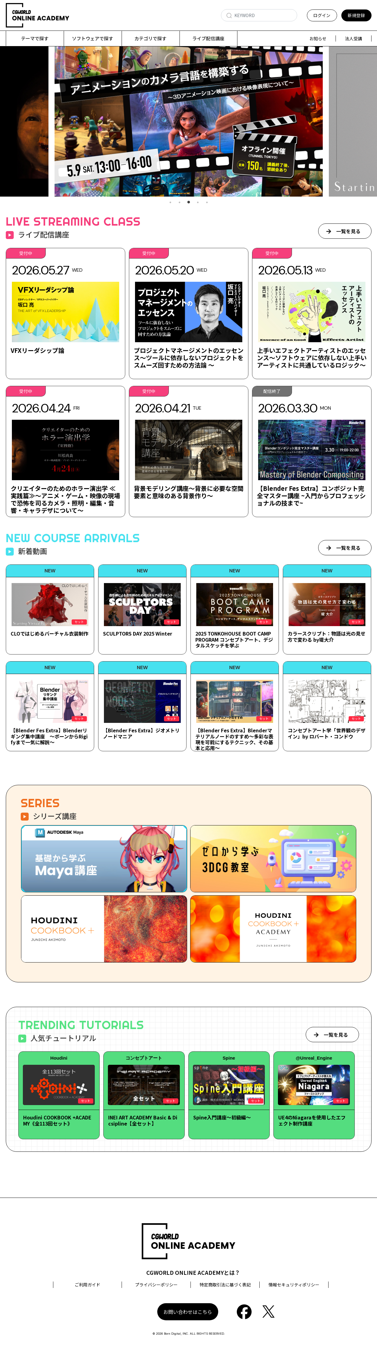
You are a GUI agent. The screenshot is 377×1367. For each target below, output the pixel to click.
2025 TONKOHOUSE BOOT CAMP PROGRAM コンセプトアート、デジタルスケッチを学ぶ (234, 639)
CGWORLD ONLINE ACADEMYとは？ (193, 1273)
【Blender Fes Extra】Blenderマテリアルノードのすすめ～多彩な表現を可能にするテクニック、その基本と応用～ (234, 739)
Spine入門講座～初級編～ (222, 1117)
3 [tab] (189, 203)
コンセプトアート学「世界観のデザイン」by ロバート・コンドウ (326, 733)
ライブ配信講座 (208, 38)
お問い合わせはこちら (187, 1312)
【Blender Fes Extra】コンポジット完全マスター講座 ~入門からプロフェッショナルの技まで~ (311, 496)
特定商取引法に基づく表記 (225, 1285)
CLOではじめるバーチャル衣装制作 (49, 633)
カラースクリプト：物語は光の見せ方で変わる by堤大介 (326, 636)
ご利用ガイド (87, 1285)
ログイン (321, 15)
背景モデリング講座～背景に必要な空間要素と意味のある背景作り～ (189, 492)
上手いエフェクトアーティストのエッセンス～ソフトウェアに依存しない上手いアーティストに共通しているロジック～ (312, 358)
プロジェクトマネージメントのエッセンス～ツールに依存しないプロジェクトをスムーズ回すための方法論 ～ (189, 358)
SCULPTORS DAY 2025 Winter (137, 633)
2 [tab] (179, 203)
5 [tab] (207, 203)
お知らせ (317, 38)
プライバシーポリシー (156, 1285)
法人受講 (353, 38)
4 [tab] (198, 203)
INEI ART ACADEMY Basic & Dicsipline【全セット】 (142, 1120)
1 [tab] (170, 203)
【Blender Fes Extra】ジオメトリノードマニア (141, 733)
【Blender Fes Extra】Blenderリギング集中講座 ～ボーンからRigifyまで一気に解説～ (49, 736)
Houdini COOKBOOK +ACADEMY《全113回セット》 (57, 1120)
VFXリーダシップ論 (37, 350)
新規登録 (356, 15)
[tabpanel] (189, 121)
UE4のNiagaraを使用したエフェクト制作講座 (312, 1120)
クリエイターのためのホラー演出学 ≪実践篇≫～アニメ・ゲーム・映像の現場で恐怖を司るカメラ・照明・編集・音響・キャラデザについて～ (65, 499)
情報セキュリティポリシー (294, 1285)
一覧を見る (348, 231)
